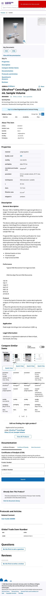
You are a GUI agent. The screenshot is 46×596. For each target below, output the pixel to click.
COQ (13, 51)
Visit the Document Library (11, 501)
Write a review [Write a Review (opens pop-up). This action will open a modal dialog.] (17, 96)
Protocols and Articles (10, 74)
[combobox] (23, 466)
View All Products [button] (23, 437)
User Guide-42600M (8, 519)
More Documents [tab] (35, 447)
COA (6, 51)
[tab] (5, 13)
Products (3, 12)
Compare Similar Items (10, 68)
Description (6, 65)
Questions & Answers (6, 78)
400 (21, 156)
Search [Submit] (23, 479)
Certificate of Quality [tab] (22, 447)
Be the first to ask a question (13, 549)
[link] (6, 591)
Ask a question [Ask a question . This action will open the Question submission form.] (27, 96)
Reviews (5, 82)
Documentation (7, 71)
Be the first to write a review (14, 564)
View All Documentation (11, 55)
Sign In (10, 109)
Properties (5, 62)
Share (41, 86)
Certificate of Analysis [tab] (8, 447)
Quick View (9, 368)
